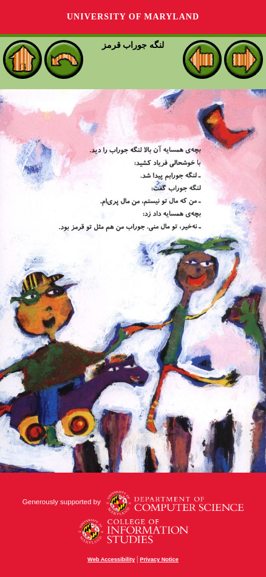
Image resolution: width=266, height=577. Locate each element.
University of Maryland (133, 16)
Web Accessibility (111, 559)
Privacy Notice (159, 559)
